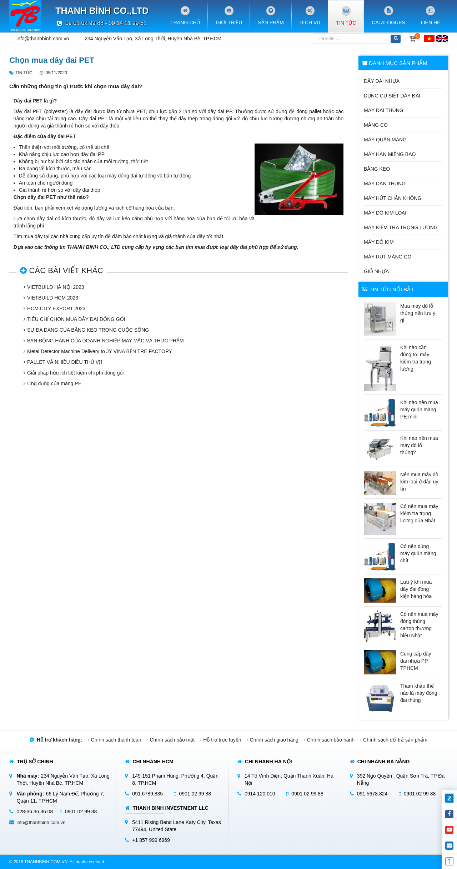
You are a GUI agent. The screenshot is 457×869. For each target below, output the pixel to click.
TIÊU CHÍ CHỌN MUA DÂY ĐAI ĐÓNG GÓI (76, 319)
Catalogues (388, 15)
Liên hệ (430, 15)
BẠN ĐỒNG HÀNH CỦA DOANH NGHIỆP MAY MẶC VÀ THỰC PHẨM (105, 340)
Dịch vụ (310, 15)
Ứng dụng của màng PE (54, 383)
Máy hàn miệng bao (390, 154)
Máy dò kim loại (385, 213)
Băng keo (377, 169)
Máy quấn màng (385, 139)
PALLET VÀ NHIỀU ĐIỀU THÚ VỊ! (64, 362)
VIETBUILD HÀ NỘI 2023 (55, 287)
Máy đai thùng (383, 110)
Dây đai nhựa (382, 81)
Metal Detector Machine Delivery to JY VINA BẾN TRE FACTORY (99, 351)
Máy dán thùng (385, 183)
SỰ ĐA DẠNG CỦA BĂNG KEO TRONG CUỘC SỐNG (88, 330)
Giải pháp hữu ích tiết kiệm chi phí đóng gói (75, 373)
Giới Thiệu (229, 15)
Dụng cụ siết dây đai (392, 96)
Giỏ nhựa (376, 271)
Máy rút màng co (387, 257)
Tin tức (346, 15)
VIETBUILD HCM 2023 (52, 298)
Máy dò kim (379, 242)
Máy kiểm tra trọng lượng (401, 227)
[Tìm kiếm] (351, 39)
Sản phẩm (270, 15)
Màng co (376, 125)
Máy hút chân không (392, 198)
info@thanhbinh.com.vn (42, 38)
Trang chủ (185, 15)
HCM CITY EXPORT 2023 (56, 308)
